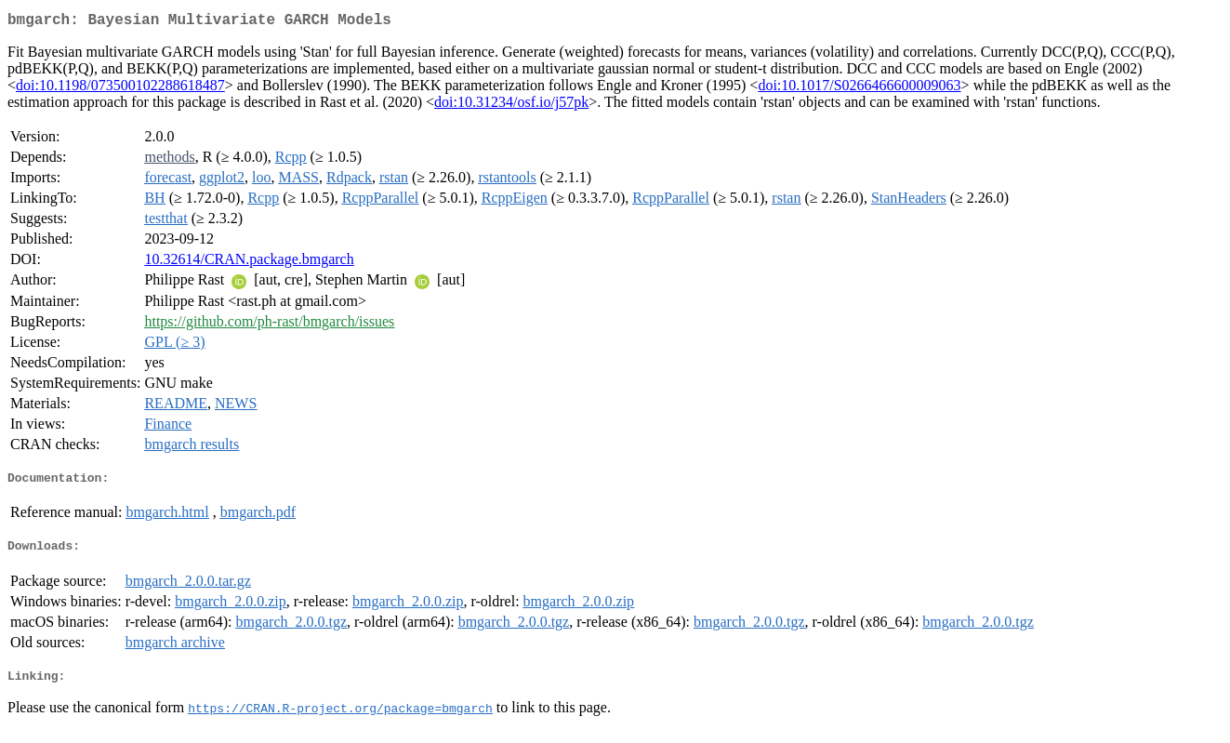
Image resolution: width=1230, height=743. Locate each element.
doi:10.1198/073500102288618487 (120, 89)
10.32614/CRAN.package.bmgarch (248, 263)
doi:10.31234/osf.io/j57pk (511, 105)
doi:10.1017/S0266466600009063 (859, 89)
